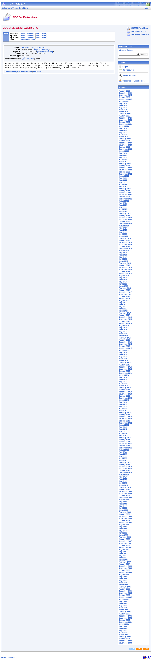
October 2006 (124, 570)
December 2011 (125, 442)
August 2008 (124, 525)
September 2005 (125, 597)
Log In (125, 67)
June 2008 (123, 529)
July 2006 (123, 576)
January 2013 (124, 415)
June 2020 (123, 230)
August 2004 (124, 624)
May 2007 (122, 556)
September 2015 (125, 348)
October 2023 (124, 147)
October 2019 (124, 247)
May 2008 (122, 531)
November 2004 (125, 618)
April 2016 (123, 334)
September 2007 (125, 547)
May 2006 (122, 581)
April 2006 (123, 583)
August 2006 (124, 574)
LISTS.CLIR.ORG (8, 658)
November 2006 (125, 568)
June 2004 (123, 628)
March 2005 (123, 610)
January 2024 (124, 141)
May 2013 (122, 406)
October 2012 (124, 421)
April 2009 (123, 508)
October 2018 (124, 271)
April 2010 (123, 483)
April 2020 (123, 234)
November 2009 (125, 493)
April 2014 (123, 384)
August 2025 (124, 101)
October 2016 (124, 321)
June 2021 (123, 205)
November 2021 (125, 195)
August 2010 (124, 475)
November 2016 (125, 319)
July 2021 (123, 203)
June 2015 (123, 354)
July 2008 (123, 527)
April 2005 (123, 608)
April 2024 (123, 135)
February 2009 (125, 512)
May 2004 (122, 630)
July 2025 (123, 103)
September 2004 (125, 622)
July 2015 (123, 352)
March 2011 (123, 460)
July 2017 (123, 303)
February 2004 (125, 637)
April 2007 (123, 558)
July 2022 (123, 178)
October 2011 (124, 446)
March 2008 (123, 535)
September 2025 (125, 99)
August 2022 (124, 176)
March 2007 (123, 560)
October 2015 (124, 346)
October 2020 (124, 222)
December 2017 (125, 292)
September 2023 (125, 149)
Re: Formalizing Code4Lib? (33, 47)
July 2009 (123, 502)
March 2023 (123, 162)
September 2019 (125, 249)
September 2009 (125, 498)
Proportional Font (27, 40)
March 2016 (123, 336)
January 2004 (124, 639)
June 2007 (123, 554)
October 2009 (124, 496)
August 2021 (124, 201)
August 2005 (124, 599)
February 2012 (125, 437)
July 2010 (123, 477)
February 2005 (125, 612)
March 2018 (123, 286)
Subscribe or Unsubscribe (133, 81)
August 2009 (124, 500)
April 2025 (123, 110)
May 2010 (122, 481)
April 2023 (123, 159)
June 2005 (123, 603)
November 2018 (125, 269)
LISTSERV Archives (139, 28)
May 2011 (122, 456)
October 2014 (124, 371)
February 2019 (125, 263)
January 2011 (124, 464)
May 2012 (122, 431)
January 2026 (124, 91)
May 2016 (122, 332)
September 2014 (125, 373)
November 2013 (125, 394)
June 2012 (123, 429)
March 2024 (123, 137)
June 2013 (123, 404)
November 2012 (125, 419)
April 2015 (123, 359)
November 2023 (125, 145)
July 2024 (123, 128)
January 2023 (124, 166)
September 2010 (125, 473)
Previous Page (25, 73)
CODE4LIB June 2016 (140, 34)
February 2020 (125, 238)
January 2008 (124, 539)
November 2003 (125, 643)
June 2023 (123, 155)
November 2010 (125, 469)
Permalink (37, 73)
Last (44, 33)
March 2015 (123, 361)
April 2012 (123, 433)
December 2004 (125, 616)
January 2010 (124, 489)
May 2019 (122, 257)
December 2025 (125, 93)
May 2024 (122, 132)
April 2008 (123, 533)
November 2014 (125, 369)
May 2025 (122, 108)
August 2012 (124, 425)
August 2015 (124, 350)
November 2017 (125, 294)
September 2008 (125, 523)
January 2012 (124, 440)
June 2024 (123, 130)
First (23, 33)
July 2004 (123, 626)
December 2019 (125, 242)
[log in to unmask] (41, 49)
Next (38, 33)
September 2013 (125, 398)
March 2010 (123, 485)
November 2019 (125, 245)
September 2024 (125, 124)
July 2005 (123, 601)
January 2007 (124, 564)
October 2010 (124, 471)
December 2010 (125, 467)
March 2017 (123, 311)
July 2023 (123, 153)
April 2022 (123, 184)
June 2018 (123, 280)
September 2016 (125, 323)
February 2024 (125, 139)
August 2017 (124, 301)
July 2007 (123, 552)
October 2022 (124, 172)
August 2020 (124, 226)
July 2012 (123, 427)
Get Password (128, 70)
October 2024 (124, 122)
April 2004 (123, 633)
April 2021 (123, 209)
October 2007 (124, 545)
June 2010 (123, 479)
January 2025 (124, 116)
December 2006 (125, 566)
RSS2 (146, 649)
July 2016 (123, 327)
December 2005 (125, 591)
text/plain (30, 59)
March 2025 (123, 112)
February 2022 (125, 188)
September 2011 (125, 448)
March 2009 (123, 510)
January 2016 (124, 340)
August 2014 (124, 375)
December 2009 (125, 491)
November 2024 (125, 120)
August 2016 (124, 325)
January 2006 (124, 589)
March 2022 (123, 186)
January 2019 (124, 265)
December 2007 (125, 541)
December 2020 (125, 218)
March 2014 (123, 386)
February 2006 (125, 587)
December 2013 (125, 392)
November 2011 (125, 444)
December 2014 (125, 367)
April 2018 (123, 284)
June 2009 (123, 504)
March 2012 (123, 435)
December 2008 (125, 516)
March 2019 (123, 261)
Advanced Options (126, 50)
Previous (30, 33)
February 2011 (125, 462)
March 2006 (123, 585)
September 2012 (125, 423)
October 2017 (124, 296)
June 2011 (123, 454)
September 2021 (125, 199)
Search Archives (126, 46)
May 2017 (122, 307)
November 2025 (125, 95)
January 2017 (124, 315)
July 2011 (123, 452)
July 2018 (123, 278)
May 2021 (122, 207)
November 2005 (125, 593)
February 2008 (125, 537)
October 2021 (124, 197)
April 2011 (123, 458)
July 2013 (123, 402)
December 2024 (125, 118)
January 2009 (124, 514)
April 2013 (123, 408)
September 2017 (125, 298)
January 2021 (124, 215)
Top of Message (11, 73)
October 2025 (124, 97)
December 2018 (125, 267)
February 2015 (125, 363)
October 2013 (124, 396)
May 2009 (122, 506)
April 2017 (123, 309)
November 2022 (125, 170)
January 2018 (124, 290)
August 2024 (124, 126)
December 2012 (125, 417)
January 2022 (124, 191)
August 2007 (124, 550)
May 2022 (122, 182)
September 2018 (125, 274)
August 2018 (124, 276)
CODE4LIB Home (138, 31)
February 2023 (125, 164)
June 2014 (123, 379)
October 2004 (124, 620)
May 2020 (122, 232)
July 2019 (123, 253)
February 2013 (125, 413)
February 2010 (125, 487)
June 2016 (123, 330)
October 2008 (124, 520)
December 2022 (125, 168)
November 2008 (125, 518)
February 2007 (125, 562)
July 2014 (123, 377)
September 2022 (125, 174)
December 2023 (125, 143)
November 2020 (125, 220)
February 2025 (125, 114)
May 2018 (122, 282)
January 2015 (124, 365)
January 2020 (124, 240)
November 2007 (125, 543)
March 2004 (123, 635)
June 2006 (123, 579)
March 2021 (123, 211)
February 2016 (125, 338)
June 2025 (123, 105)
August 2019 (124, 251)
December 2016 (125, 317)
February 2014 (125, 388)
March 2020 (123, 236)
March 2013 (123, 410)
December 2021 (125, 193)
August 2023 (124, 151)
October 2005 (124, 595)
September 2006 (125, 572)
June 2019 (123, 255)
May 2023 (122, 157)
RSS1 (139, 649)
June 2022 (123, 180)
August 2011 (124, 450)
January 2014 (124, 390)
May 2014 (122, 381)
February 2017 (125, 313)
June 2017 (123, 305)
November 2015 (125, 344)
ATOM (131, 649)
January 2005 (124, 614)
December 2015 (125, 342)
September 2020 (125, 224)
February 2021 (125, 213)
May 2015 (122, 357)
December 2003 (125, 641)
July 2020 (123, 228)
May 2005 (122, 606)
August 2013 (124, 400)
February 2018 (125, 288)
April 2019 (123, 259)
